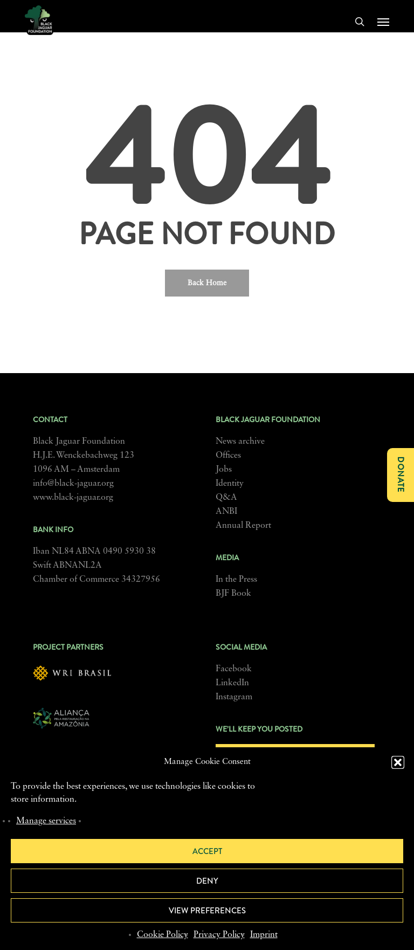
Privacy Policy (219, 935)
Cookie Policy (162, 935)
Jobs (224, 469)
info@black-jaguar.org (73, 483)
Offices (228, 455)
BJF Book (233, 593)
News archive (240, 441)
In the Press (236, 579)
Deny (207, 881)
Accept (207, 851)
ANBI (226, 511)
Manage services (46, 821)
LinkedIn (232, 683)
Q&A (226, 497)
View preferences (207, 911)
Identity (230, 483)
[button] (397, 762)
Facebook (234, 669)
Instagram (234, 697)
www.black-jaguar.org (73, 497)
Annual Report (243, 525)
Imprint (264, 935)
